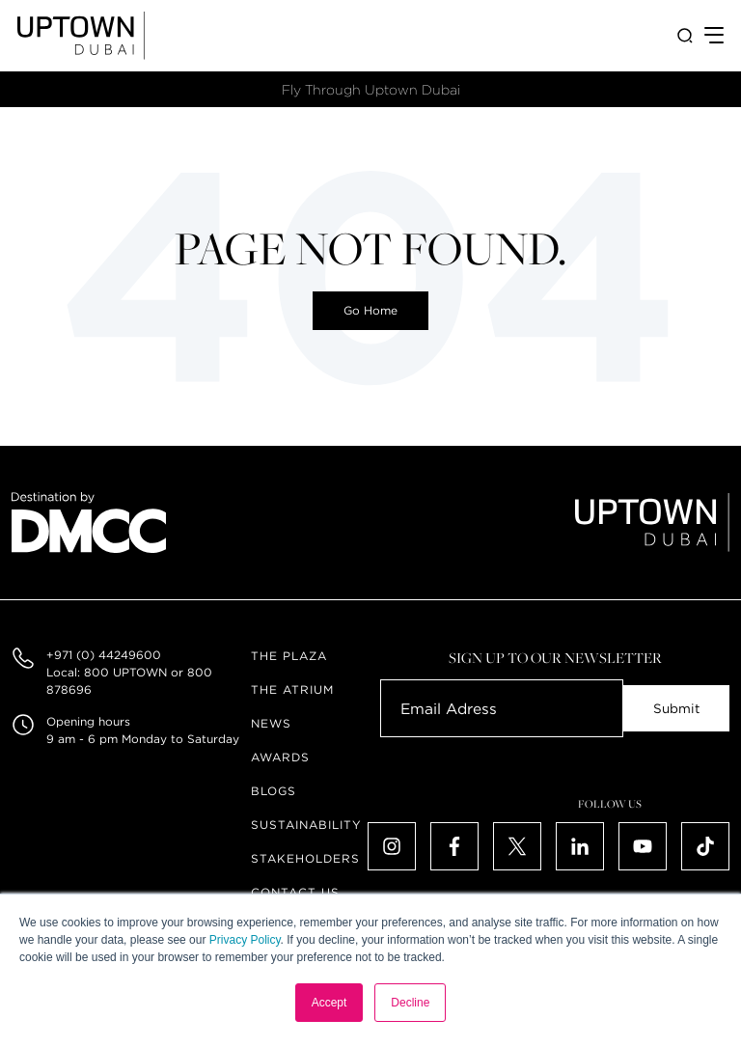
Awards (280, 757)
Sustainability (306, 824)
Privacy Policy (245, 940)
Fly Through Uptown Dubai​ (371, 89)
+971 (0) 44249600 (103, 654)
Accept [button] (329, 1002)
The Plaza (289, 655)
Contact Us (295, 892)
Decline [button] (410, 1002)
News (271, 723)
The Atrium (292, 689)
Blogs (273, 791)
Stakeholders (305, 858)
